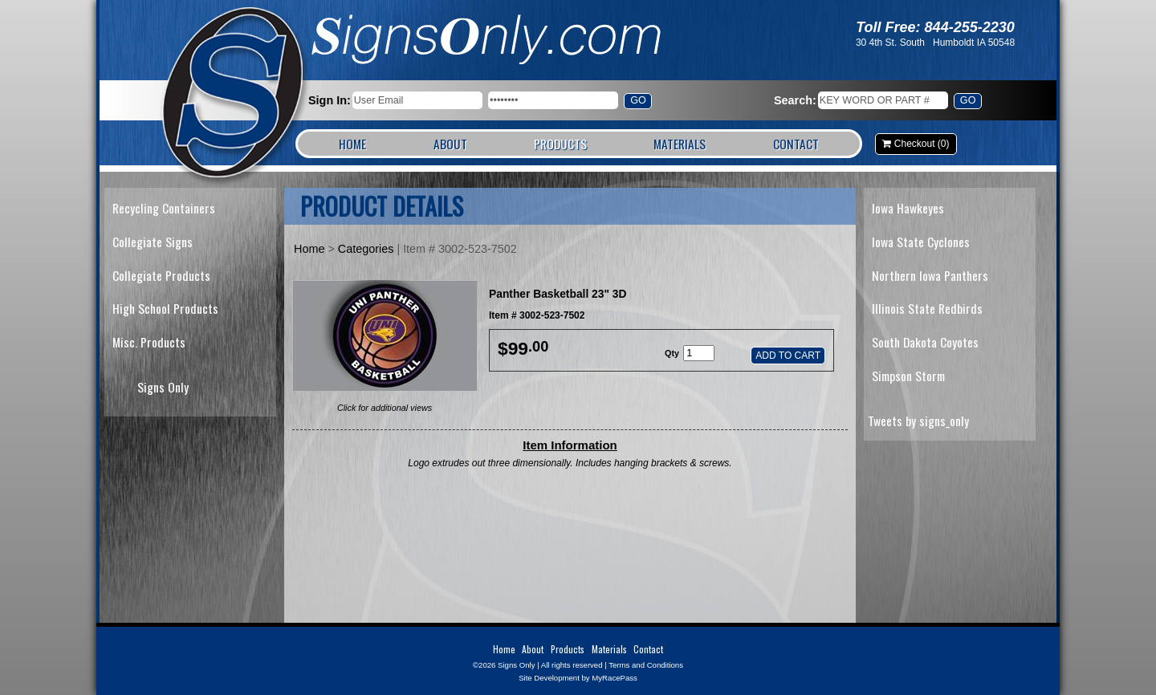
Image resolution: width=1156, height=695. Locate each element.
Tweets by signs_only (918, 420)
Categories (366, 248)
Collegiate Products (161, 275)
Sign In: (329, 100)
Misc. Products (148, 342)
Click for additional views (384, 408)
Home (352, 143)
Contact (796, 143)
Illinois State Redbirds (927, 308)
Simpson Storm (908, 375)
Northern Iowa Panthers (930, 275)
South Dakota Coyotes (925, 342)
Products (560, 143)
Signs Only (233, 94)
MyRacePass (614, 677)
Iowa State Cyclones (921, 241)
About (450, 143)
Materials (679, 143)
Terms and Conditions (646, 664)
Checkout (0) (922, 143)
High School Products (165, 308)
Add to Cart (787, 355)
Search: (795, 100)
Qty (672, 353)
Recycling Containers (163, 207)
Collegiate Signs (152, 241)
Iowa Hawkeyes (908, 207)
